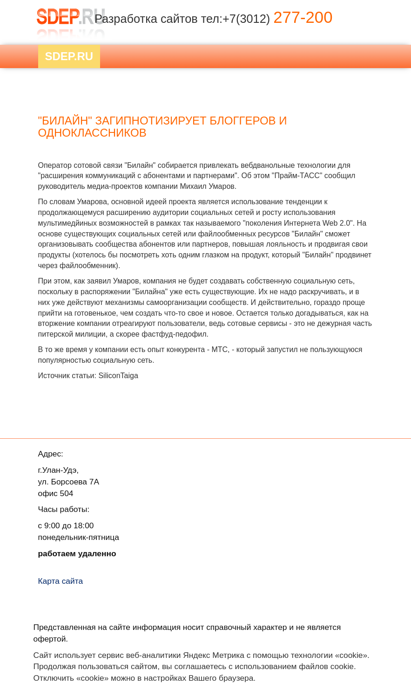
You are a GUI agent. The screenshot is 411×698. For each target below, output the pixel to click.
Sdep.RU (69, 56)
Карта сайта (60, 581)
